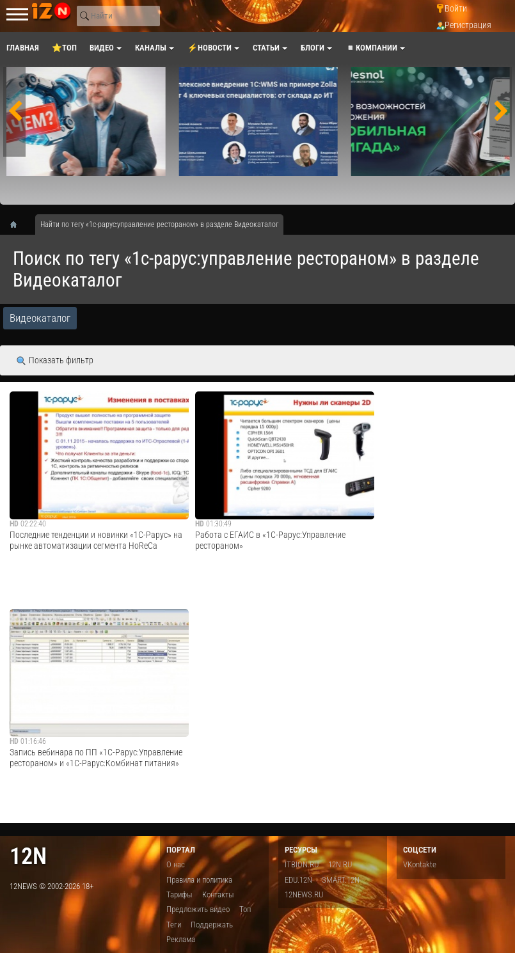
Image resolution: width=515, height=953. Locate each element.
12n (28, 856)
